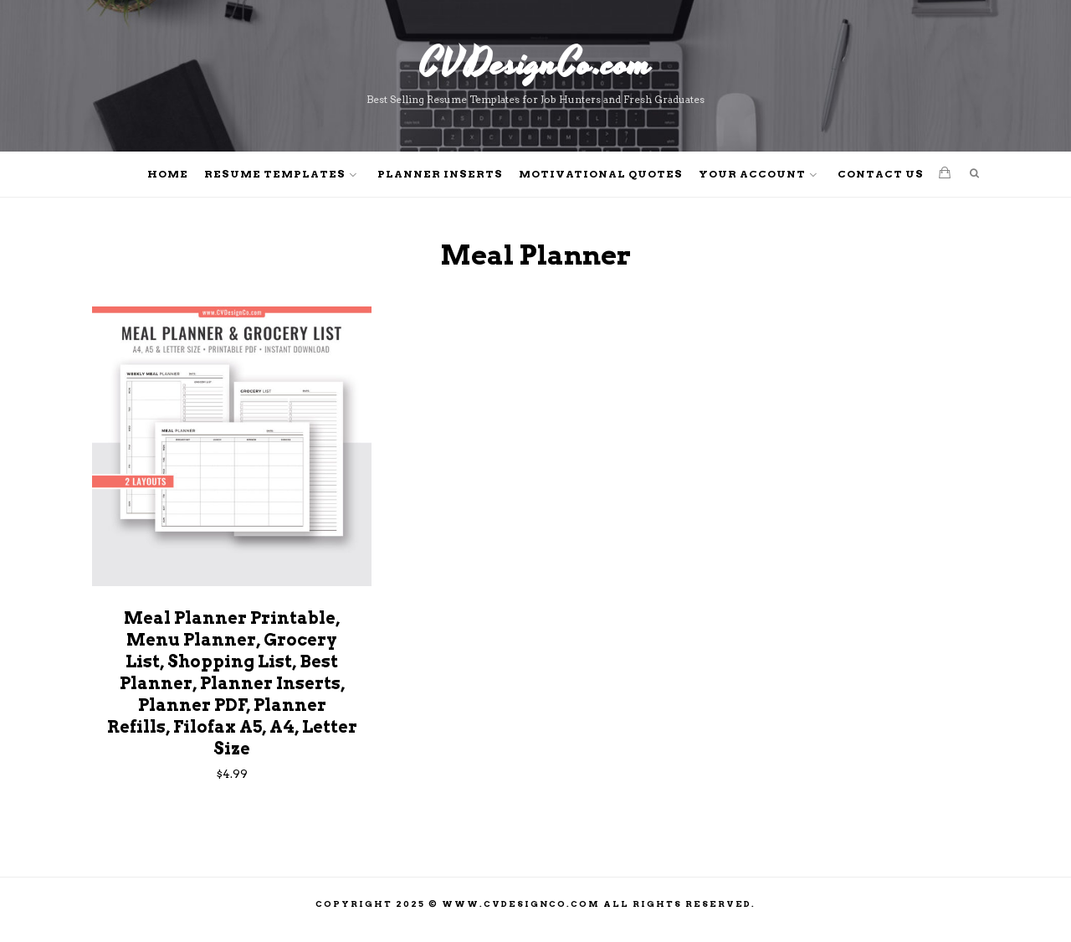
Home (167, 173)
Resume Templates (275, 173)
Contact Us (881, 173)
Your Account (752, 173)
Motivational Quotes (601, 173)
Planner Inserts (440, 173)
